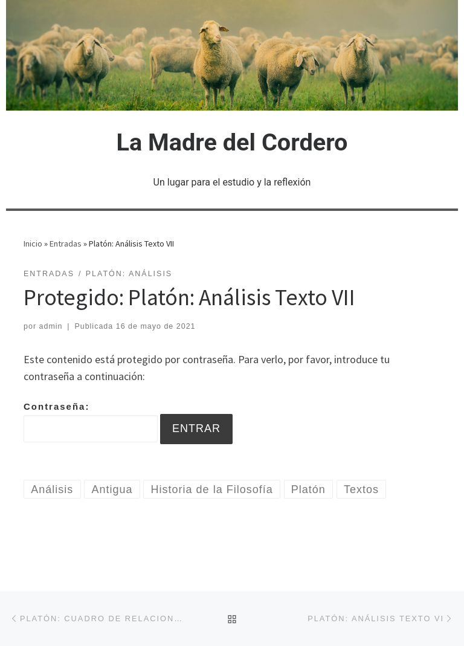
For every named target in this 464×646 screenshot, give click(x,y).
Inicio (33, 243)
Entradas (66, 243)
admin (51, 326)
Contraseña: (91, 421)
